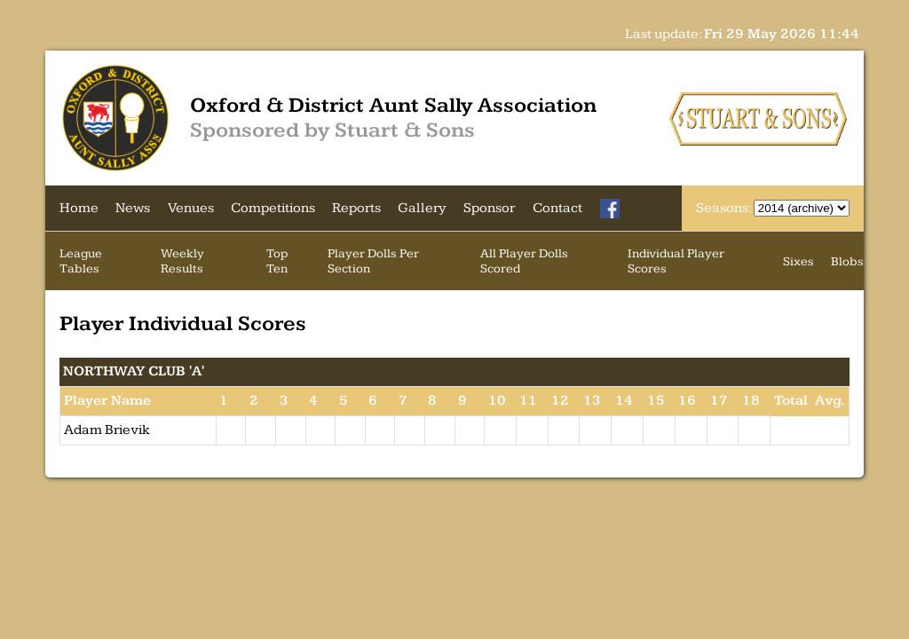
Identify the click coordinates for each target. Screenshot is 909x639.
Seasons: (725, 208)
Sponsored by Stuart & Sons (332, 130)
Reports (356, 208)
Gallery (422, 208)
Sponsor (489, 208)
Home (79, 208)
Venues (191, 208)
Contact (557, 208)
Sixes (798, 261)
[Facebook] (609, 208)
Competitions (273, 208)
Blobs (847, 261)
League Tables (80, 261)
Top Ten (277, 261)
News (132, 208)
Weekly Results (182, 261)
